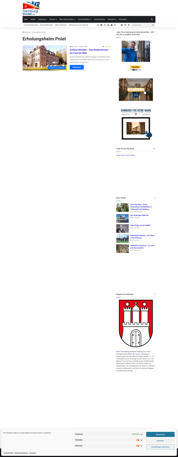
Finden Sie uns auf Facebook (125, 155)
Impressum (32, 453)
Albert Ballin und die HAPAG (140, 225)
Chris (73, 46)
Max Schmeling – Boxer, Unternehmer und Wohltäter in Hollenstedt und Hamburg (141, 207)
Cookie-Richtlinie (8, 453)
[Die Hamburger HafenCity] (122, 218)
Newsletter (123, 19)
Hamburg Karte (99, 19)
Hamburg (41, 19)
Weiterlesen (77, 67)
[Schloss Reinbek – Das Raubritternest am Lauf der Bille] (45, 57)
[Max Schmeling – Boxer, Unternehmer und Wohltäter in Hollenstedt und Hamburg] (122, 207)
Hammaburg (125, 351)
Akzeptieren (160, 434)
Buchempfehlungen (46, 25)
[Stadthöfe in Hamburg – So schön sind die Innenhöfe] (122, 248)
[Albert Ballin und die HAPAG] (122, 228)
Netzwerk (111, 19)
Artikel (33, 19)
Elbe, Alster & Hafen (67, 19)
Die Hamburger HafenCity (139, 215)
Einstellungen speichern (160, 447)
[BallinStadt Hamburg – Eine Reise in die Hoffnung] (122, 238)
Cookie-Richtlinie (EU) (31, 25)
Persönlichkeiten (84, 19)
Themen (52, 19)
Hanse (137, 354)
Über (25, 19)
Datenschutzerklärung (21, 453)
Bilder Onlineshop (61, 25)
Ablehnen (160, 441)
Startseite (27, 32)
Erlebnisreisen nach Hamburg (78, 25)
